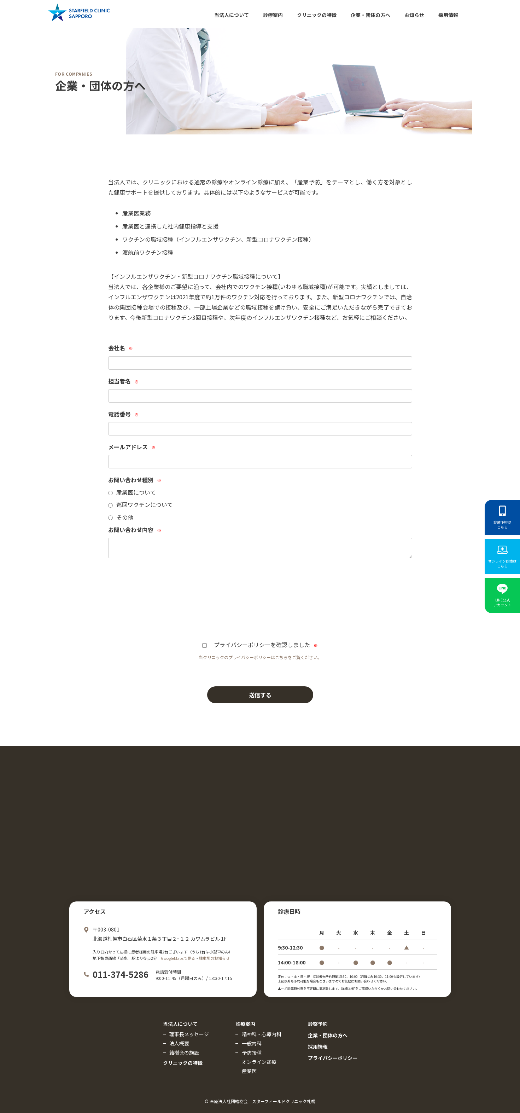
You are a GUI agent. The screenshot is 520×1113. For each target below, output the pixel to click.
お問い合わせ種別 (134, 479)
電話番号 (123, 414)
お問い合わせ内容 (134, 529)
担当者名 (123, 381)
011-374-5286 (120, 974)
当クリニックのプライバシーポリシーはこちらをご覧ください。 (260, 657)
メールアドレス (132, 447)
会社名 (120, 348)
